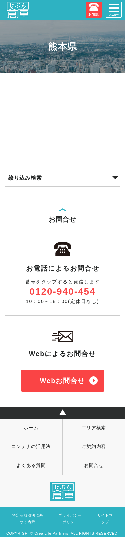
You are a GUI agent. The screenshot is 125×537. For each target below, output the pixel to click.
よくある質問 (31, 465)
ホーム (31, 427)
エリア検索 (94, 427)
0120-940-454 (62, 291)
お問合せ (94, 465)
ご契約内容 (94, 446)
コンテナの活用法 (31, 446)
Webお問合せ (62, 380)
